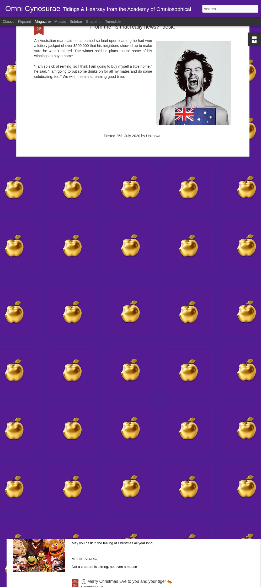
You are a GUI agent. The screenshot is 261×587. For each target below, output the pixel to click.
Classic (8, 21)
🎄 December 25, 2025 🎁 (106, 522)
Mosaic (60, 21)
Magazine (43, 21)
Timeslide (113, 21)
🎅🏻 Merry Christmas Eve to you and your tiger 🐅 (127, 581)
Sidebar (76, 21)
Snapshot (94, 21)
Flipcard (24, 21)
